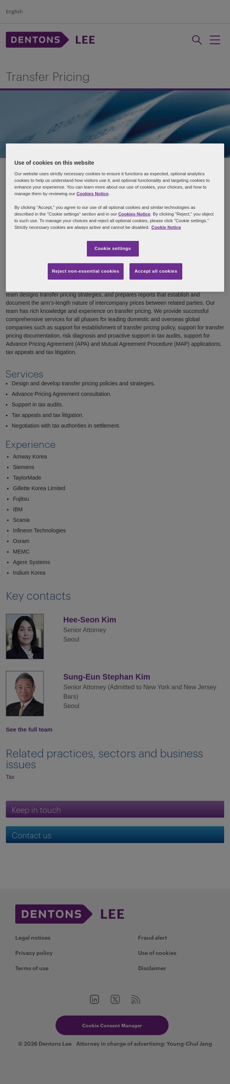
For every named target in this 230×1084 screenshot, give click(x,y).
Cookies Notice (92, 193)
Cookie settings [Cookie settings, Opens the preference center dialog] (113, 248)
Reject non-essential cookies (85, 270)
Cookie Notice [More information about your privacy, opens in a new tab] (166, 227)
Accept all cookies (156, 270)
